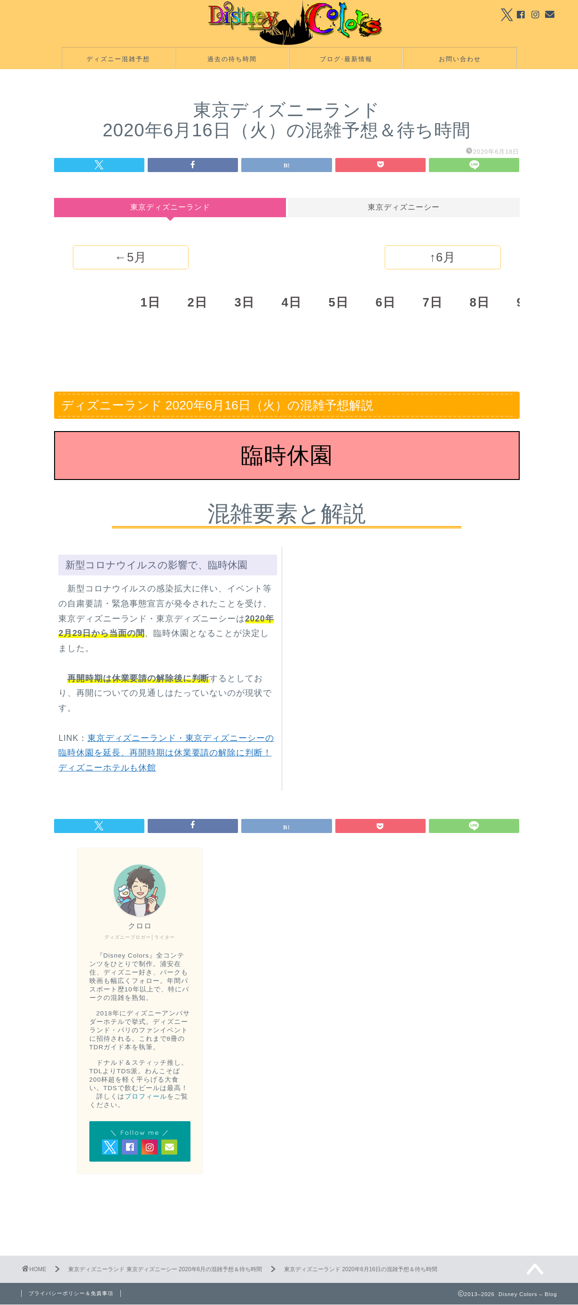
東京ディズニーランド (170, 208)
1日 (150, 302)
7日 (432, 302)
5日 (338, 302)
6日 (385, 302)
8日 (479, 302)
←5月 (130, 257)
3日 (244, 302)
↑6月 (442, 257)
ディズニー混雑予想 (118, 59)
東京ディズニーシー (404, 208)
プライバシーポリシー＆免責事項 (71, 1294)
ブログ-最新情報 (346, 59)
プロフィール (146, 1097)
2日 (197, 302)
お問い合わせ (460, 59)
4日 (291, 302)
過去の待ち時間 (232, 59)
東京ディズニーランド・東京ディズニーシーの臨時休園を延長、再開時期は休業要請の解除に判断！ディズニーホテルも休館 (166, 753)
